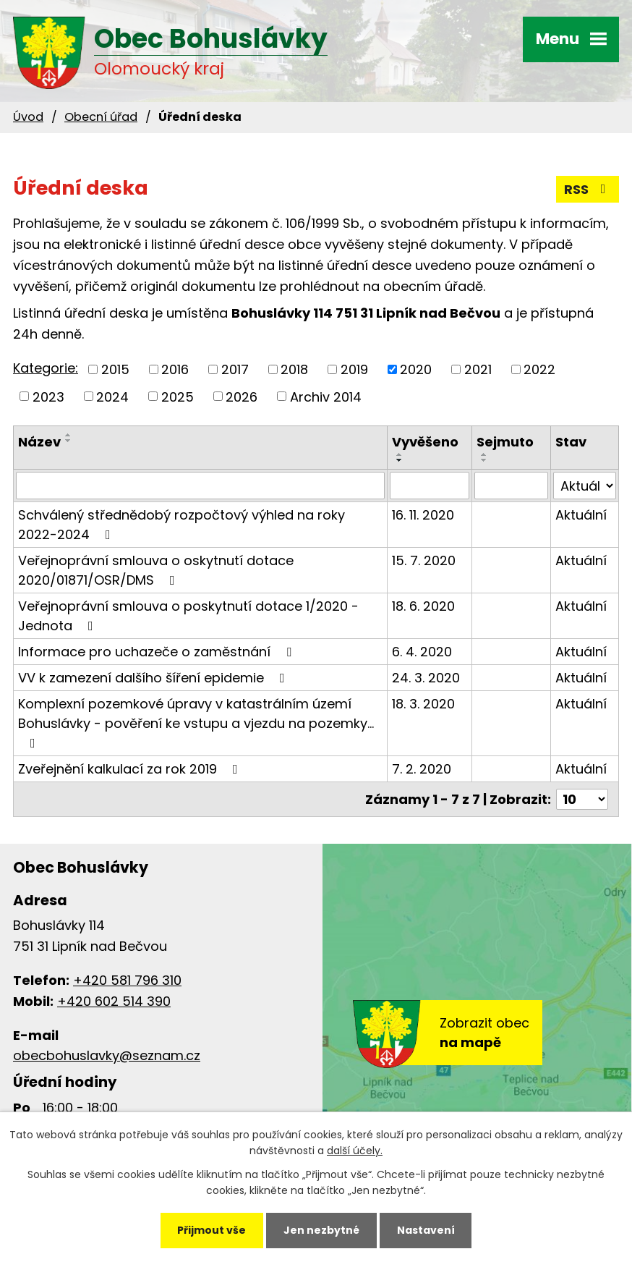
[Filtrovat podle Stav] (584, 485)
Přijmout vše (211, 1230)
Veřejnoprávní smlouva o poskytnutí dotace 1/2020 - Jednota (188, 616)
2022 (539, 369)
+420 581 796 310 (127, 980)
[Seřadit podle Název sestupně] (69, 441)
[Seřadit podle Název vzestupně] (69, 435)
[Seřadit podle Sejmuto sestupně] (484, 460)
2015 (115, 369)
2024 (112, 396)
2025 (177, 396)
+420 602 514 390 (114, 1001)
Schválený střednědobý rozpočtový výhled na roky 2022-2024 (181, 524)
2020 (416, 369)
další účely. (355, 1151)
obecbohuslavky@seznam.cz (106, 1055)
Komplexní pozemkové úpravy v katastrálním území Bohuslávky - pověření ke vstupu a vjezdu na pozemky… (196, 722)
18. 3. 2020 (423, 704)
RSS (588, 189)
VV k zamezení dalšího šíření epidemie (154, 678)
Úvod (28, 117)
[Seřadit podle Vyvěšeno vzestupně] (400, 454)
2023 (48, 396)
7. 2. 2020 (421, 769)
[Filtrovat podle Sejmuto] (511, 485)
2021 (478, 369)
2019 (354, 369)
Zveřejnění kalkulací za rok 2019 (131, 769)
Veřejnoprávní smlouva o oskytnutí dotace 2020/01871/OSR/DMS (156, 570)
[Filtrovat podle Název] (200, 485)
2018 (294, 369)
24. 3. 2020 (426, 678)
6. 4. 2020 (422, 652)
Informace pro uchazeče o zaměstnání (157, 652)
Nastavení (426, 1230)
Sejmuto (505, 442)
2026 (241, 396)
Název (39, 442)
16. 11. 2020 (423, 515)
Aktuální (581, 515)
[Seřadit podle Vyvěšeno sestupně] (400, 460)
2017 (235, 369)
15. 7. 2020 (424, 560)
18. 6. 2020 (423, 606)
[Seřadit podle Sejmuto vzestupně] (484, 454)
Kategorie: (45, 368)
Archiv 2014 (326, 396)
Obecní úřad (100, 117)
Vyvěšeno (425, 442)
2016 (175, 369)
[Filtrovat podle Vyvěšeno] (429, 485)
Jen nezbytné (321, 1230)
